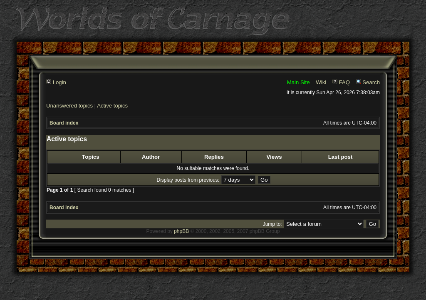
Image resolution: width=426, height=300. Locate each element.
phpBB (181, 231)
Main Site (298, 82)
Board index (64, 123)
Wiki (321, 82)
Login (56, 82)
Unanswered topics (69, 105)
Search (368, 82)
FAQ (341, 82)
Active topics (112, 105)
